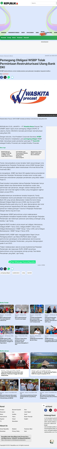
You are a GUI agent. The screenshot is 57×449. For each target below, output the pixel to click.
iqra (37, 32)
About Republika (4, 429)
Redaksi (14, 429)
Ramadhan (15, 421)
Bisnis (14, 37)
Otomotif (26, 37)
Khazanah (2, 412)
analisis (49, 32)
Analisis (14, 414)
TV (1, 421)
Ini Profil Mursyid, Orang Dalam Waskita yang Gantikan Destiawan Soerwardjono (22, 154)
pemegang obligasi (31, 139)
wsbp (23, 273)
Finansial (3, 37)
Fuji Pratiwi (5, 74)
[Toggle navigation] (1, 3)
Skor (25, 409)
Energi (9, 37)
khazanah (30, 32)
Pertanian (19, 37)
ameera (3, 32)
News (42, 32)
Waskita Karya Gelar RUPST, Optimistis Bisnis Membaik (36, 153)
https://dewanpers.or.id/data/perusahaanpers (13, 440)
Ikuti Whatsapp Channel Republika (22, 261)
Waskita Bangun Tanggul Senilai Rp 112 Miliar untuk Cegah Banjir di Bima (6, 154)
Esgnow (2, 419)
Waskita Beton (29, 126)
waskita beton (15, 273)
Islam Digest (27, 412)
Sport (25, 414)
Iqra (13, 412)
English (26, 419)
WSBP (38, 137)
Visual (13, 419)
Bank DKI (36, 141)
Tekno (13, 416)
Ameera (2, 409)
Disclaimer (2, 431)
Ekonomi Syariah (13, 32)
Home (1, 56)
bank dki (29, 273)
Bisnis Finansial (28, 416)
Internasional (3, 416)
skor (22, 32)
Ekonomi (6, 56)
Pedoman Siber (28, 429)
